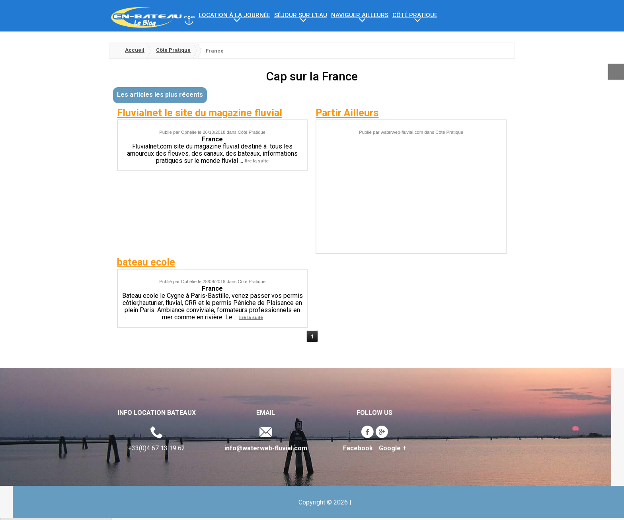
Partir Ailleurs (347, 113)
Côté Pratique (414, 15)
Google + (234, 448)
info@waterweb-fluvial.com (107, 448)
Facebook (199, 448)
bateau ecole (146, 262)
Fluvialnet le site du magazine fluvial (199, 113)
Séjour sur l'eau (300, 15)
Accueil (134, 50)
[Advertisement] (411, 189)
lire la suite (257, 158)
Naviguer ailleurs (359, 15)
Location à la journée (234, 15)
